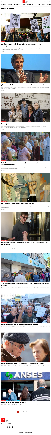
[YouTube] (7, 427)
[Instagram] (10, 427)
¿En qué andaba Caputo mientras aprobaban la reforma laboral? (22, 85)
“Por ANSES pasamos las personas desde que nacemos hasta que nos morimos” (25, 284)
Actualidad (4, 201)
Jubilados (4, 121)
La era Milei (4, 240)
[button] (2, 1)
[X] (5, 427)
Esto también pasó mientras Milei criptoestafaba (17, 204)
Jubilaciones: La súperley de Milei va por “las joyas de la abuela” (23, 363)
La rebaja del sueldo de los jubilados (13, 402)
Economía (4, 82)
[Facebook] (2, 427)
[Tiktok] (12, 427)
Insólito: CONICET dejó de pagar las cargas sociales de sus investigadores (21, 45)
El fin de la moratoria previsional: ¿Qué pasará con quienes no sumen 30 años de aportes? (24, 164)
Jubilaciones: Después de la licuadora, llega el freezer (19, 324)
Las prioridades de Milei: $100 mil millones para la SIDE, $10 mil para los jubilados (24, 243)
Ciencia (3, 41)
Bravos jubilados (7, 124)
